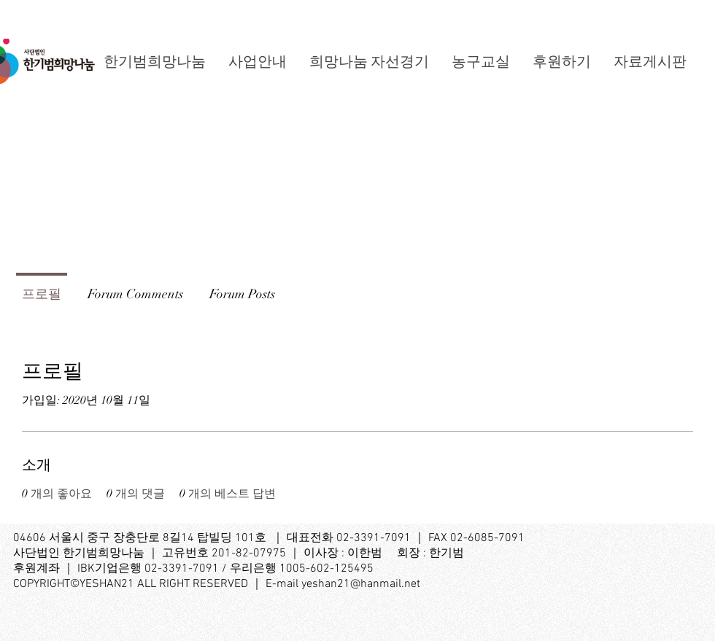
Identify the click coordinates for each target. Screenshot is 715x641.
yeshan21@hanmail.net (360, 584)
